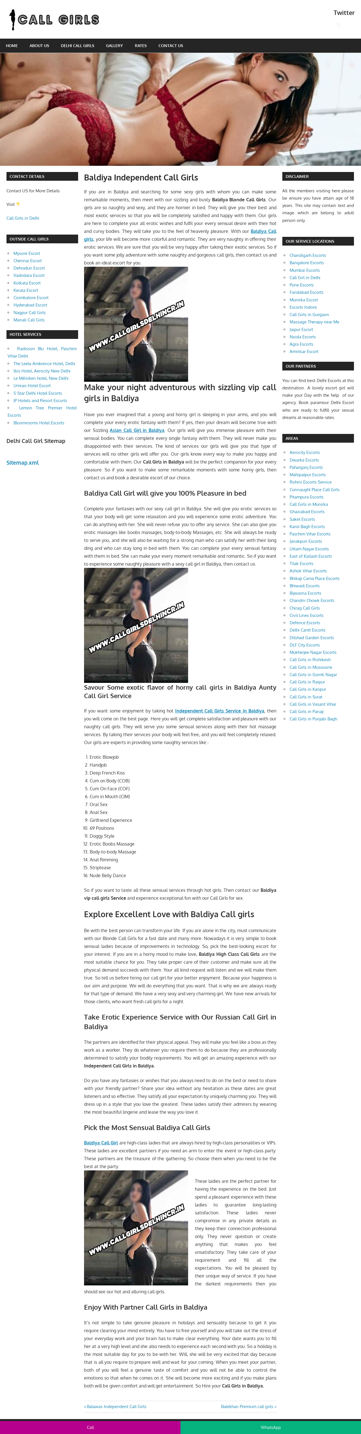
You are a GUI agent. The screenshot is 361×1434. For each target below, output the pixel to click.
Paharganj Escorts (306, 467)
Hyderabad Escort (30, 305)
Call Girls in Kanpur (308, 689)
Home (12, 45)
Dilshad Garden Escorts (312, 637)
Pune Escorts (302, 285)
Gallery (114, 45)
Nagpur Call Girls (30, 312)
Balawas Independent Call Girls (116, 1406)
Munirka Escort (304, 300)
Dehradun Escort (29, 268)
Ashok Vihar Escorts (308, 570)
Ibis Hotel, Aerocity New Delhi (42, 371)
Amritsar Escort (304, 351)
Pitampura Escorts (306, 497)
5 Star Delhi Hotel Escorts (38, 393)
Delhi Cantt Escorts (307, 630)
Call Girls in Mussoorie (311, 667)
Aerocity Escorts (305, 452)
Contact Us (171, 45)
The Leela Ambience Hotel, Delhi (44, 363)
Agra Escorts (301, 344)
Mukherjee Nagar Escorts (313, 652)
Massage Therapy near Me (314, 322)
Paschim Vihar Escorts (310, 534)
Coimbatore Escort (31, 297)
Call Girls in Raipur (307, 682)
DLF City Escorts (305, 645)
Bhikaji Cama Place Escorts (315, 578)
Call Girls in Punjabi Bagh (313, 719)
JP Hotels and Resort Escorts (40, 400)
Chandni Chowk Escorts (312, 600)
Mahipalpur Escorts (308, 474)
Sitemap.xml (22, 462)
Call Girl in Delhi (305, 277)
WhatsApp (271, 1427)
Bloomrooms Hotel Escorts (39, 422)
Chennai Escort (28, 260)
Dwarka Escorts (304, 460)
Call (90, 1427)
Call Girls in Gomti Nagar (313, 674)
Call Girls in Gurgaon (309, 314)
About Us (39, 45)
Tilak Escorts (301, 563)
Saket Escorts (302, 519)
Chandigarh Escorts (308, 255)
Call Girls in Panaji (307, 711)
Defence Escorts (305, 622)
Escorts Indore (303, 307)
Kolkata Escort (27, 283)
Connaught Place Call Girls (315, 489)
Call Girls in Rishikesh (310, 659)
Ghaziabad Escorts (307, 511)
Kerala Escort (26, 290)
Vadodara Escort (29, 275)
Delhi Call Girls (77, 45)
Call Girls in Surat (306, 697)
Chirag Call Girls (305, 608)
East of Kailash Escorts (311, 556)
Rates (141, 45)
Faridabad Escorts (306, 292)
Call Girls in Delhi (22, 218)
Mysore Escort (27, 253)
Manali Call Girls (29, 320)
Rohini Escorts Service (311, 482)
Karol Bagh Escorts (307, 526)
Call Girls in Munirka (309, 504)
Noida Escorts (303, 336)
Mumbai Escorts (305, 270)
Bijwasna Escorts (305, 593)
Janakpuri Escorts (306, 541)
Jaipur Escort (301, 329)
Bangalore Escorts (307, 262)
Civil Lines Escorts (306, 615)
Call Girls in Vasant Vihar (313, 704)
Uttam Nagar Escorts (309, 548)
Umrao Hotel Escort (32, 385)
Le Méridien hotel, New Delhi (41, 378)
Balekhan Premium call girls (247, 1406)
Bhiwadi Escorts (305, 585)
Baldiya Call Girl (101, 1143)
